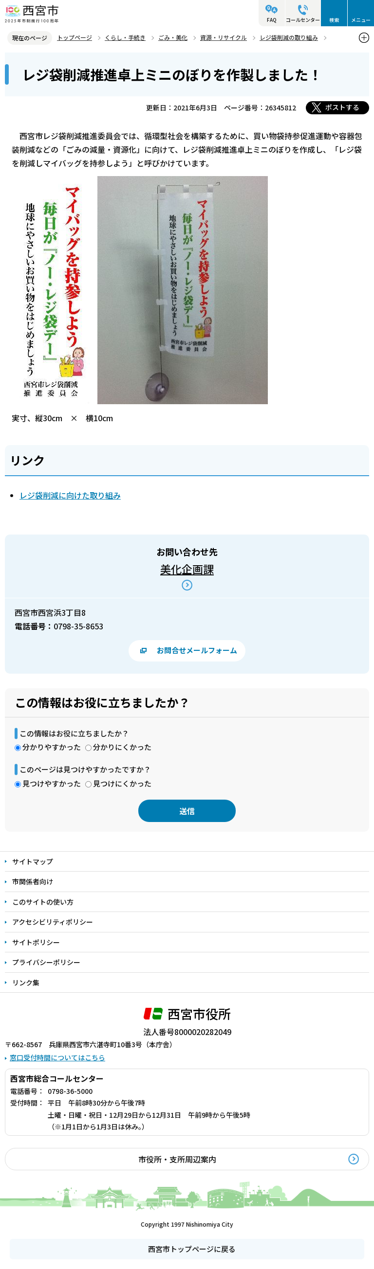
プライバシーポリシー (46, 962)
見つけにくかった (122, 783)
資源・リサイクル (223, 37)
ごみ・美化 (172, 37)
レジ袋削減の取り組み (289, 37)
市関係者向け (32, 881)
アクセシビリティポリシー (52, 922)
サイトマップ (32, 861)
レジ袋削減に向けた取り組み (70, 495)
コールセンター (303, 19)
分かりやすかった (51, 747)
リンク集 (25, 982)
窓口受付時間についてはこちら (57, 1057)
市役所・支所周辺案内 (177, 1159)
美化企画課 (187, 568)
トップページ (74, 37)
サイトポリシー (36, 942)
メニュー (361, 19)
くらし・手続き (125, 37)
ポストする (342, 107)
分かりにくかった (122, 747)
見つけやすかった (51, 783)
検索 (334, 19)
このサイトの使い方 (43, 902)
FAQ (272, 19)
